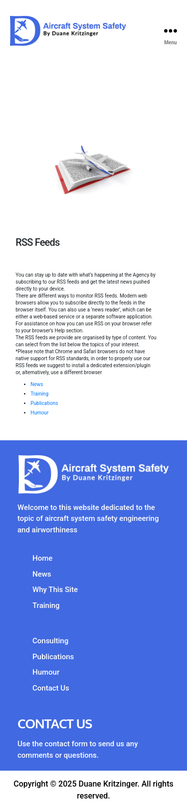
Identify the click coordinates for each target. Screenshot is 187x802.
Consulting (50, 640)
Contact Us (50, 688)
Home (42, 558)
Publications (44, 403)
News (36, 384)
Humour (39, 412)
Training (39, 394)
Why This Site (55, 589)
